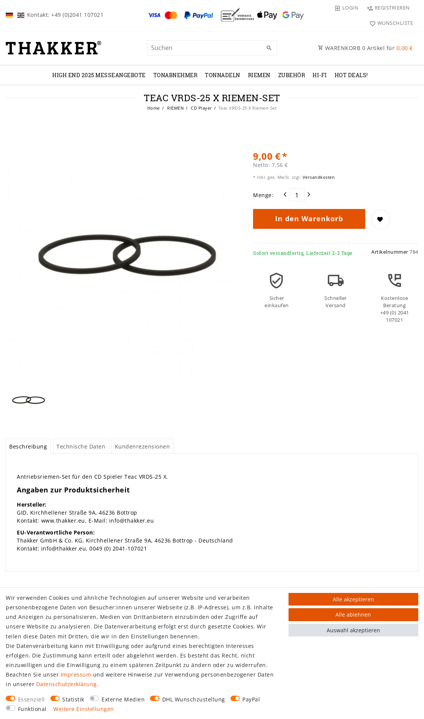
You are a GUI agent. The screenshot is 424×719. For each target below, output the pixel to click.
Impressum (76, 674)
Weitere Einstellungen (83, 709)
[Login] (346, 7)
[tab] (28, 446)
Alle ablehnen (353, 614)
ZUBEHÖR (291, 75)
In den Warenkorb (309, 218)
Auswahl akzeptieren (353, 630)
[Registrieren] (388, 7)
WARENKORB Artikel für (365, 48)
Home (153, 108)
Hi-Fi (320, 75)
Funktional (32, 709)
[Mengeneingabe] (297, 194)
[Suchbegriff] (212, 47)
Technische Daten (80, 446)
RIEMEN (259, 75)
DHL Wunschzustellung (193, 699)
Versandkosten (318, 177)
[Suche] (269, 48)
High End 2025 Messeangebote (99, 75)
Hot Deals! (351, 75)
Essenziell (31, 699)
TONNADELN (222, 75)
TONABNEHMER (175, 75)
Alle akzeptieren (353, 599)
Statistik (73, 699)
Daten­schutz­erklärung (66, 684)
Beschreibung (28, 446)
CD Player (201, 108)
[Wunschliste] (389, 23)
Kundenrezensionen (142, 446)
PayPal (251, 699)
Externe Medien (123, 699)
